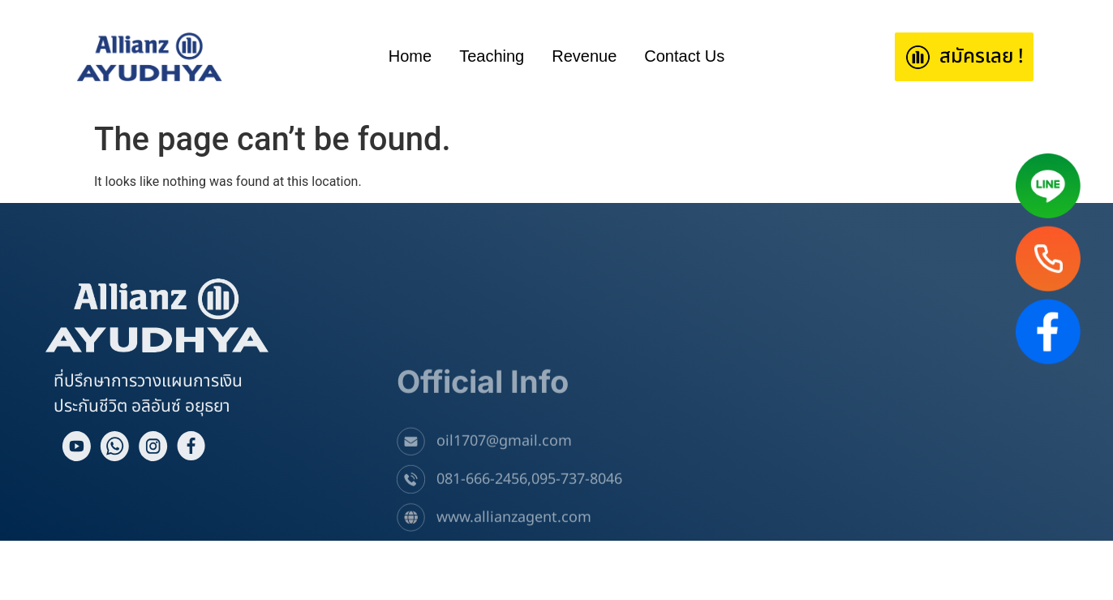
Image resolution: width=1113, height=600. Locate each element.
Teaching (491, 56)
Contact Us (684, 56)
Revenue (584, 56)
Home (410, 56)
